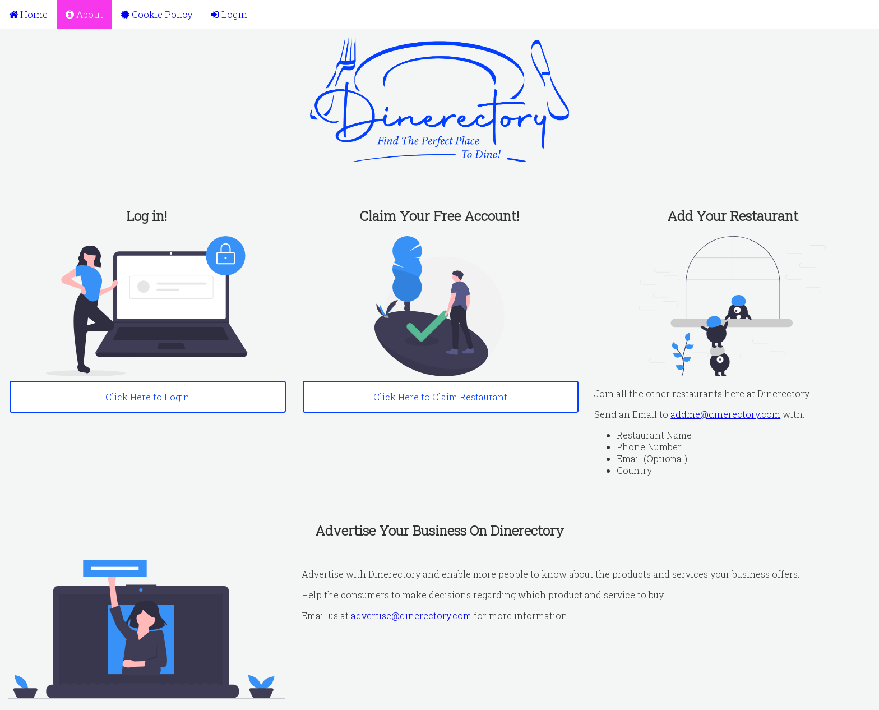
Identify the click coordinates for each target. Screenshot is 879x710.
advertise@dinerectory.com (411, 615)
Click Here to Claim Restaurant (440, 397)
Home (28, 14)
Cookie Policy (157, 14)
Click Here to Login (147, 397)
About (84, 14)
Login (229, 14)
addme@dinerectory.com (725, 414)
